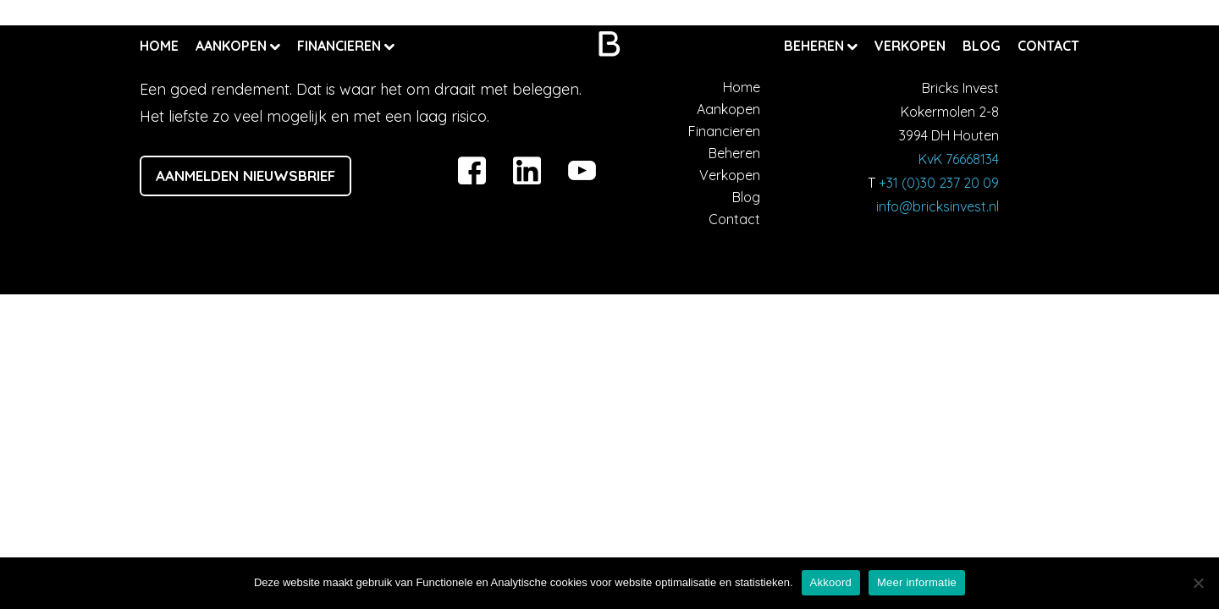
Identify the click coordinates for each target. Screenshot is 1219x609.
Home (159, 45)
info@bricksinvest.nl (937, 206)
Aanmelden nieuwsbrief (245, 175)
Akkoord (831, 582)
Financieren (340, 45)
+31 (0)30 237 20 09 (939, 182)
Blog (982, 45)
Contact (1048, 45)
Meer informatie (917, 582)
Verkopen (910, 45)
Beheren (815, 45)
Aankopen (233, 45)
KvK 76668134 (958, 159)
